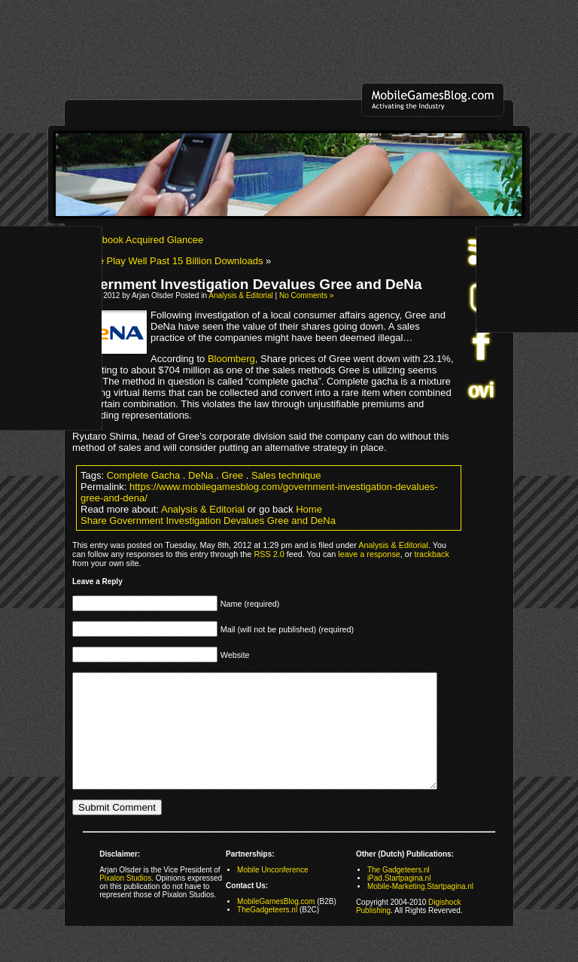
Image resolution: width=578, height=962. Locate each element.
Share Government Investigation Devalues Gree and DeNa (208, 520)
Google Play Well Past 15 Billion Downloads (167, 260)
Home (309, 509)
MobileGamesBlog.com (276, 924)
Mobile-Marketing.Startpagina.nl (420, 909)
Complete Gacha (144, 475)
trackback (432, 554)
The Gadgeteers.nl (398, 892)
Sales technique (286, 475)
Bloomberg (231, 358)
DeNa (200, 475)
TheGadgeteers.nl (267, 932)
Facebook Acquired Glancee (142, 239)
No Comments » (306, 295)
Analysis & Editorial (240, 295)
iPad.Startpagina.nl (399, 901)
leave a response (369, 554)
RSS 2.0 (269, 554)
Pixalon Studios (125, 901)
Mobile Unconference (273, 892)
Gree (232, 475)
